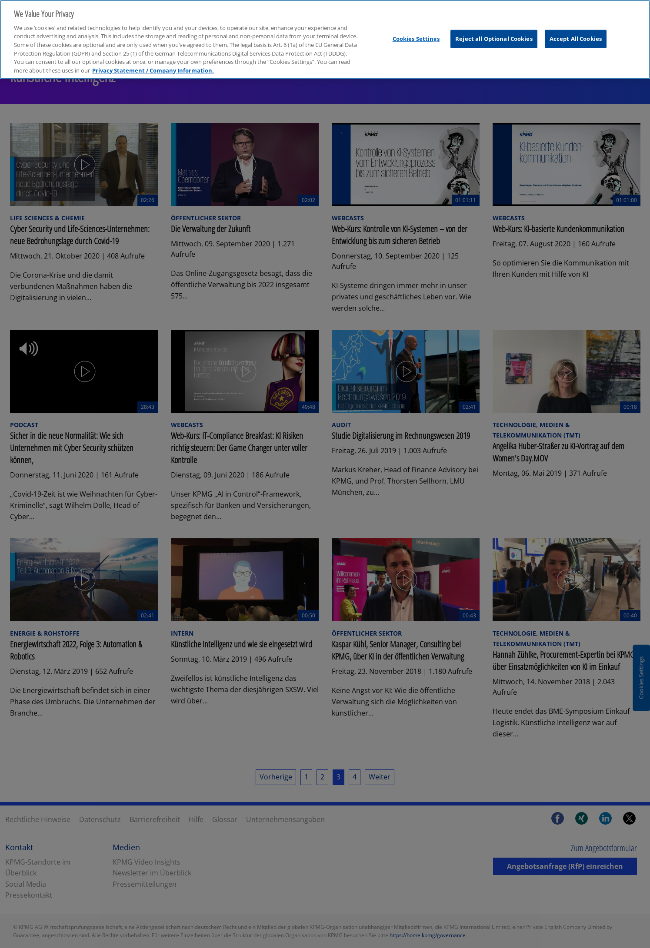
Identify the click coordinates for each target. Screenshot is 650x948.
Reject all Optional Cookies (494, 32)
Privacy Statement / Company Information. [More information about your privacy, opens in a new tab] (153, 63)
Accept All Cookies (576, 32)
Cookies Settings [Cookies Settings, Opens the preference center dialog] (416, 32)
